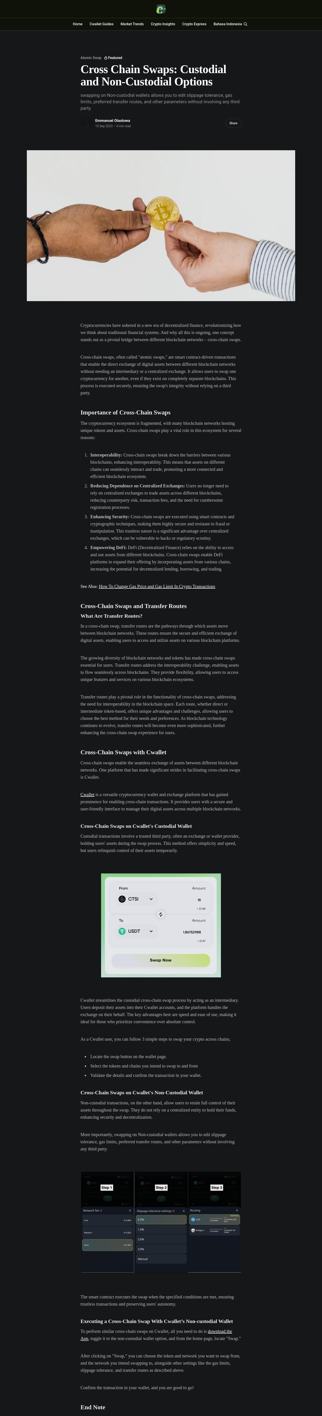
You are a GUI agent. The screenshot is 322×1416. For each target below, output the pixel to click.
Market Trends (132, 24)
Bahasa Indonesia (228, 24)
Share (233, 123)
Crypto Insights (163, 24)
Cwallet (87, 794)
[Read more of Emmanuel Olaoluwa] (86, 123)
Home (78, 24)
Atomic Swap (90, 58)
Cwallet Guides (102, 24)
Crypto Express (194, 24)
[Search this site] (245, 24)
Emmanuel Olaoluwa (112, 120)
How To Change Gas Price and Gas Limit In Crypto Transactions (157, 586)
